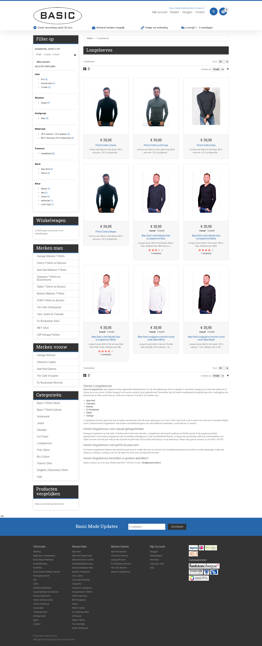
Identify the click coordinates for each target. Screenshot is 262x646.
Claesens (90, 403)
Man (43, 118)
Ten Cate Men (78, 624)
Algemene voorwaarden (44, 556)
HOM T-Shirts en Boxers (50, 300)
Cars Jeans (77, 576)
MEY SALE (43, 327)
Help (152, 568)
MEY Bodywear (79, 600)
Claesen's (76, 584)
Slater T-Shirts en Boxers (51, 286)
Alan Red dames (118, 552)
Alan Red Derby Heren (82, 556)
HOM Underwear (79, 596)
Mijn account (159, 12)
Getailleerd (46, 153)
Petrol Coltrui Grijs (206, 145)
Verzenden (38, 608)
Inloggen (187, 12)
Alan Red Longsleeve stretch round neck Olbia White (156, 338)
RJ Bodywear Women (121, 564)
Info (35, 580)
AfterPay (37, 552)
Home (90, 38)
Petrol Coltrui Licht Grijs (156, 145)
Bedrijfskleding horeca (82, 564)
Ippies (36, 620)
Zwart (44, 196)
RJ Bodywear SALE (48, 321)
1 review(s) (156, 253)
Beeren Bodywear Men (82, 568)
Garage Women (46, 355)
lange (43, 102)
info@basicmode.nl (151, 462)
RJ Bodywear (92, 409)
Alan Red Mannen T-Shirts (51, 269)
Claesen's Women (119, 556)
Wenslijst (154, 560)
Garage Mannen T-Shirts (51, 256)
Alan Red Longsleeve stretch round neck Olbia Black (206, 338)
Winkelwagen (156, 556)
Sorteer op (206, 69)
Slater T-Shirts (78, 620)
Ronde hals (46, 83)
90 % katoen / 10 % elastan (54, 134)
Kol (42, 79)
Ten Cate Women (119, 568)
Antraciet (45, 200)
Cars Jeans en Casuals (50, 314)
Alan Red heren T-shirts (83, 560)
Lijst (89, 68)
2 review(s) (106, 354)
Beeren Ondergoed (81, 572)
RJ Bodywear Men (80, 612)
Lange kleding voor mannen (46, 592)
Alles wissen (43, 62)
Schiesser (77, 616)
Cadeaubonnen (40, 612)
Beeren (89, 406)
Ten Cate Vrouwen (47, 375)
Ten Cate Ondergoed (49, 307)
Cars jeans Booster (81, 580)
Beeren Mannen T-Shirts (50, 293)
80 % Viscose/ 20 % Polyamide (55, 138)
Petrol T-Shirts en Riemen (51, 263)
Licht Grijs (46, 204)
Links (35, 584)
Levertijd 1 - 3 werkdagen (199, 27)
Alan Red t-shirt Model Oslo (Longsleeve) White (106, 338)
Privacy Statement (41, 596)
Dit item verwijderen (75, 57)
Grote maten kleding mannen (46, 572)
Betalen (174, 12)
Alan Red (90, 400)
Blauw (44, 188)
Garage (89, 415)
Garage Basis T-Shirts (82, 592)
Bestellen (37, 568)
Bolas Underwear (80, 628)
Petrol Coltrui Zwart (106, 145)
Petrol (44, 173)
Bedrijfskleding (40, 564)
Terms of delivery (41, 604)
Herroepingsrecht (41, 576)
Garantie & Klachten (42, 588)
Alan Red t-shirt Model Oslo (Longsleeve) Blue (156, 237)
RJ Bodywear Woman (50, 382)
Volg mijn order (157, 564)
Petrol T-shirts (78, 608)
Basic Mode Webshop (43, 560)
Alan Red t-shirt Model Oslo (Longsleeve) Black (206, 237)
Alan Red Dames (46, 368)
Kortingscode (39, 616)
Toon (214, 61)
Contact (200, 12)
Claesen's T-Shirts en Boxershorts (48, 278)
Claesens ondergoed (82, 588)
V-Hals (44, 87)
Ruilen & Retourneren (43, 600)
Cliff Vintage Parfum (48, 334)
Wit (42, 192)
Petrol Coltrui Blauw (106, 231)
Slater (89, 412)
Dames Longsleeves (120, 572)
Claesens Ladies (46, 362)
